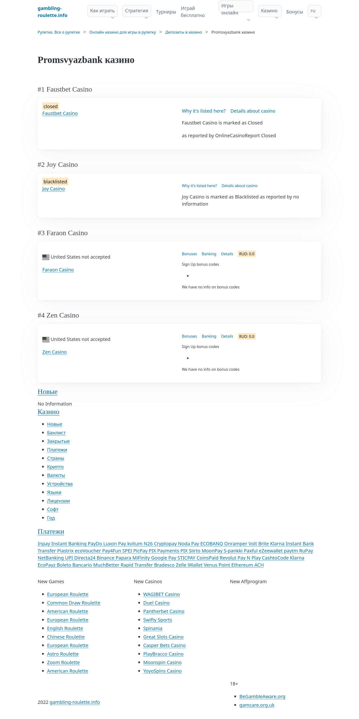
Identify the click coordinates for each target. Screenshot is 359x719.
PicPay (141, 550)
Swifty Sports (157, 620)
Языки (54, 492)
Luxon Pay (115, 543)
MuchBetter (107, 565)
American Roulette (67, 611)
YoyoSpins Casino (162, 671)
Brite (264, 543)
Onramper (236, 543)
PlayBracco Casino (163, 654)
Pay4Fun (112, 550)
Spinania (152, 628)
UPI (69, 558)
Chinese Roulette (66, 637)
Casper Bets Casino (164, 645)
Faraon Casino (58, 269)
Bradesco (165, 565)
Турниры (166, 12)
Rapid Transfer (137, 565)
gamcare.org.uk (256, 705)
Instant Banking (69, 543)
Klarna (297, 558)
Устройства (60, 484)
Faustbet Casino (60, 113)
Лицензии (58, 501)
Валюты (56, 475)
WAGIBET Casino (161, 594)
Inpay (44, 543)
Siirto (195, 550)
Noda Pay (189, 543)
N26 (149, 543)
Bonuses (189, 253)
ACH (259, 565)
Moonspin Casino (162, 662)
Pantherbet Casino (163, 611)
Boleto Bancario (75, 565)
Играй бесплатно (193, 11)
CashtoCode (276, 558)
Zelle (182, 565)
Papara (124, 558)
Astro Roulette (63, 654)
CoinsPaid (208, 558)
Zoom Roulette (63, 662)
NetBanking (51, 558)
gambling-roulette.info (75, 702)
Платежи (57, 449)
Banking (209, 253)
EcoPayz (47, 565)
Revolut (229, 558)
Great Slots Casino (163, 637)
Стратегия (136, 10)
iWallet (196, 565)
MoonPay (213, 550)
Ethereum (242, 565)
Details (227, 253)
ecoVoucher (88, 550)
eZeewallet (271, 550)
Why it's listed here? (204, 111)
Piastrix (66, 550)
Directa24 (85, 558)
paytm (291, 550)
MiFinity (141, 558)
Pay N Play (250, 558)
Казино (269, 10)
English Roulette (65, 628)
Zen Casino (54, 352)
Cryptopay (166, 543)
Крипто (55, 466)
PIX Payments (164, 550)
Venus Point (218, 565)
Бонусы (294, 12)
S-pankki (234, 550)
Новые (47, 391)
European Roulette (67, 594)
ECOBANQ (212, 543)
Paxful (251, 550)
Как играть (102, 10)
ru (313, 10)
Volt (253, 543)
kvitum (135, 543)
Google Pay (164, 558)
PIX (184, 550)
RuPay (306, 550)
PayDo (95, 543)
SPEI (127, 550)
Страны (55, 458)
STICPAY (187, 558)
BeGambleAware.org (262, 696)
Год (51, 518)
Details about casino (252, 111)
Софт (53, 509)
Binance (106, 558)
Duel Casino (156, 603)
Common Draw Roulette (73, 603)
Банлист (56, 432)
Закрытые (58, 441)
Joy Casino (53, 188)
